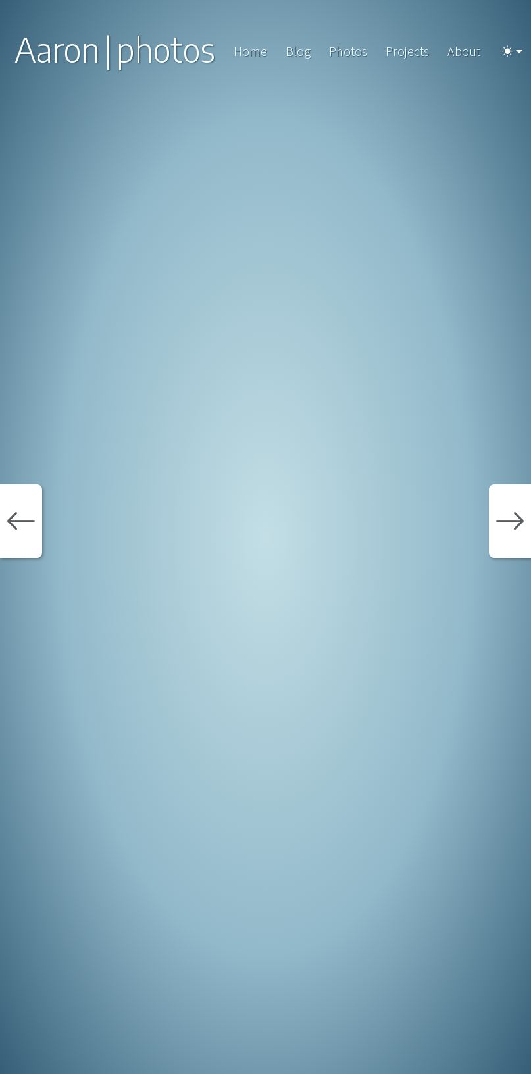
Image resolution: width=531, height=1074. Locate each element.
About (463, 51)
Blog (298, 51)
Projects (407, 51)
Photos (348, 51)
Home (250, 51)
